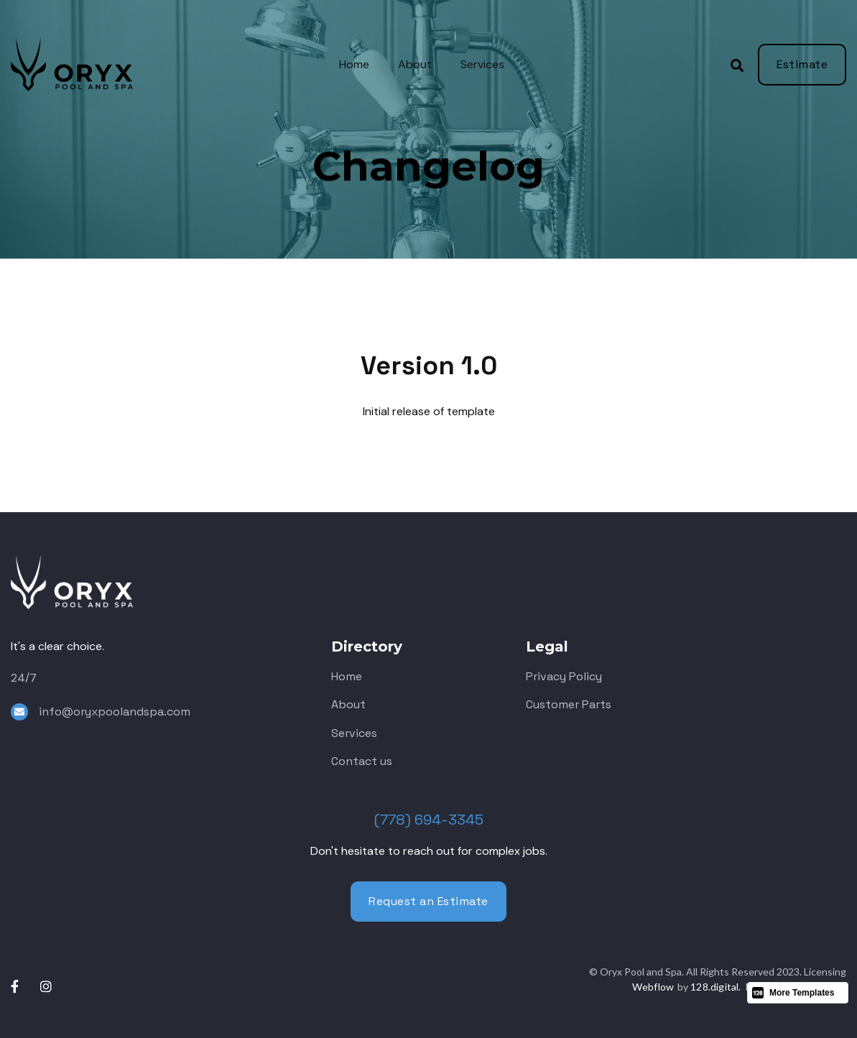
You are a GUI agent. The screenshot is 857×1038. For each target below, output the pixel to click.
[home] (86, 64)
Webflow (653, 987)
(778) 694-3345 (428, 819)
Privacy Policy (564, 676)
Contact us (361, 761)
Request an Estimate (428, 901)
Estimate (802, 64)
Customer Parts (568, 704)
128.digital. (715, 987)
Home (354, 64)
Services (482, 64)
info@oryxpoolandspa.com (114, 711)
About (415, 64)
